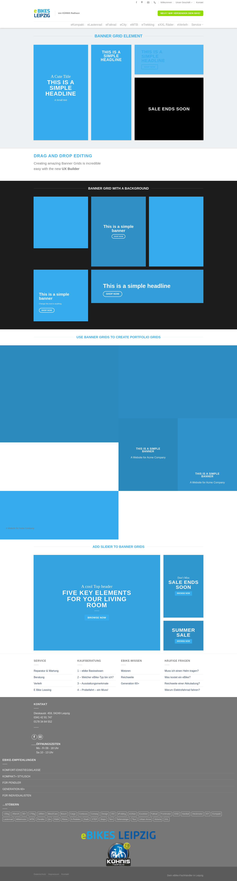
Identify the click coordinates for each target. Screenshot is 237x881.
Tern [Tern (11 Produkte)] (111, 819)
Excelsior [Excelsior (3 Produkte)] (143, 814)
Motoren (126, 670)
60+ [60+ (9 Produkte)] (24, 814)
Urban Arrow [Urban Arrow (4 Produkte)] (145, 819)
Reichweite (127, 677)
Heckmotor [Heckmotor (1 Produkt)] (197, 814)
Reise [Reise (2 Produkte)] (64, 819)
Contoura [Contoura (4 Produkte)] (83, 814)
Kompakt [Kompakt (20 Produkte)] (216, 814)
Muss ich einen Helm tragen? (182, 670)
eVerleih (182, 24)
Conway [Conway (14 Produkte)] (94, 814)
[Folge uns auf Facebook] (136, 2)
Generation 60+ (130, 683)
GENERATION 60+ (13, 789)
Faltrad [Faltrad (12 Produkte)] (154, 814)
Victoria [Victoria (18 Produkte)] (157, 819)
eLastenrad (94, 24)
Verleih (38, 683)
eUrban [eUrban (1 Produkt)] (132, 814)
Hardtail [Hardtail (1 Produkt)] (185, 814)
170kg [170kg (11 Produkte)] (32, 814)
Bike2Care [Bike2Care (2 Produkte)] (53, 814)
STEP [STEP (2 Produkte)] (94, 819)
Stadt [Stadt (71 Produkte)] (86, 819)
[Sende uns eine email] (40, 737)
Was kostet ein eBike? (178, 677)
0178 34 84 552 (43, 721)
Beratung (39, 677)
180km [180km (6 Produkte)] (41, 814)
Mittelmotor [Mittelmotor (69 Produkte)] (21, 819)
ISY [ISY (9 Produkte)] (207, 814)
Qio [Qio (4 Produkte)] (49, 819)
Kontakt (199, 2)
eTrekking (148, 24)
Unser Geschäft (184, 2)
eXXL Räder (166, 24)
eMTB (134, 24)
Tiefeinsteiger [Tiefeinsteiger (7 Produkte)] (122, 819)
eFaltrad (111, 24)
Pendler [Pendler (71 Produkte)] (41, 819)
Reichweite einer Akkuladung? (182, 683)
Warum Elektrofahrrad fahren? (182, 690)
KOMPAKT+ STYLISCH (16, 776)
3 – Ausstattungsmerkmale (92, 683)
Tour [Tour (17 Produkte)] (134, 819)
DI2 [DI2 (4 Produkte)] (113, 814)
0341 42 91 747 (43, 717)
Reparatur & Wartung (46, 670)
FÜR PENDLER (11, 782)
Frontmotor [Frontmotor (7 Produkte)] (166, 814)
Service (197, 24)
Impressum (53, 874)
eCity (123, 24)
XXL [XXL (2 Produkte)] (167, 819)
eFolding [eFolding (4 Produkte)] (122, 814)
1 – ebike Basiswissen (90, 670)
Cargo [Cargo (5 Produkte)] (73, 814)
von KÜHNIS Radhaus (69, 13)
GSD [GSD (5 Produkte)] (176, 814)
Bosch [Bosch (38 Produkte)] (64, 814)
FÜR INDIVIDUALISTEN (16, 795)
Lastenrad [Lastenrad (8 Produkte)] (8, 819)
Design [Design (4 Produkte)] (105, 814)
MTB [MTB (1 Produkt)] (32, 819)
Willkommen (166, 2)
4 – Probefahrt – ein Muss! (92, 690)
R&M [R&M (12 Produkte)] (56, 819)
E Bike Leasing (42, 690)
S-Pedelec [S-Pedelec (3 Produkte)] (75, 819)
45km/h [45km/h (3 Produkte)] (16, 814)
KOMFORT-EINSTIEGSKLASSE (21, 770)
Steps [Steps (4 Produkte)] (103, 819)
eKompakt (77, 24)
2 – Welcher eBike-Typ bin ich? (95, 677)
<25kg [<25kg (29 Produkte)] (6, 814)
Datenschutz (40, 874)
